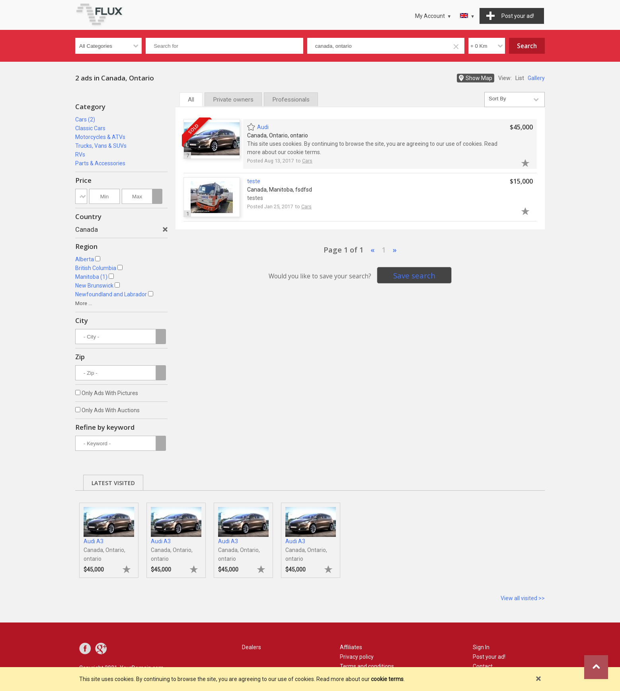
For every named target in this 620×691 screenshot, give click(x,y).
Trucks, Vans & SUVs (101, 146)
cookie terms (387, 679)
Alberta (84, 259)
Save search (414, 275)
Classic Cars (90, 128)
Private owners (233, 99)
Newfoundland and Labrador (111, 294)
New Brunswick (94, 285)
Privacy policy (357, 657)
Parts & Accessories (100, 163)
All (191, 99)
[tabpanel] (108, 536)
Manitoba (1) (91, 277)
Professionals (291, 99)
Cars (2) (85, 119)
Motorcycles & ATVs (100, 137)
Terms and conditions (367, 666)
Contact (483, 666)
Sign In (481, 647)
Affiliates (351, 647)
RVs (80, 154)
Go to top (596, 667)
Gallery (536, 78)
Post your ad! (489, 657)
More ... (83, 303)
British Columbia (95, 268)
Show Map (479, 78)
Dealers (251, 647)
